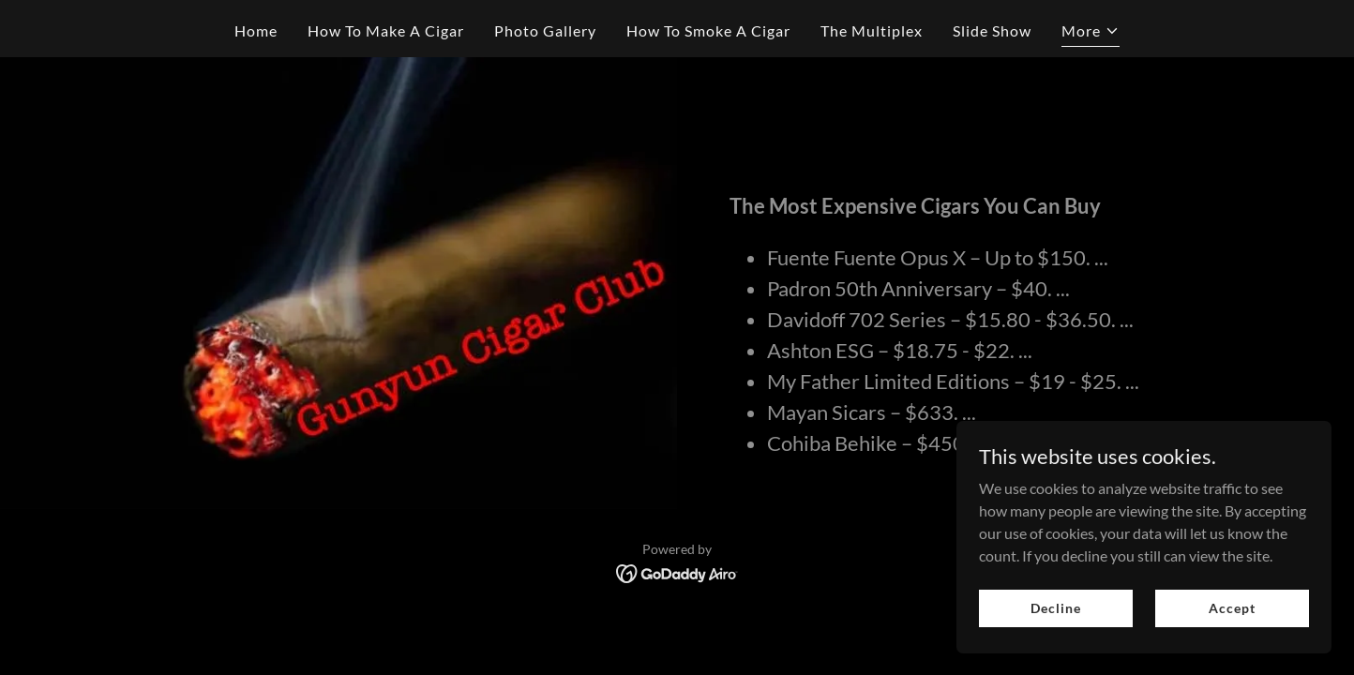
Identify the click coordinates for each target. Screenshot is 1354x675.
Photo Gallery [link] (545, 30)
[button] (1090, 33)
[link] (677, 571)
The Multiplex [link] (871, 30)
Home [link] (256, 30)
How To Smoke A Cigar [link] (708, 30)
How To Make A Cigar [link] (386, 30)
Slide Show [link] (992, 30)
